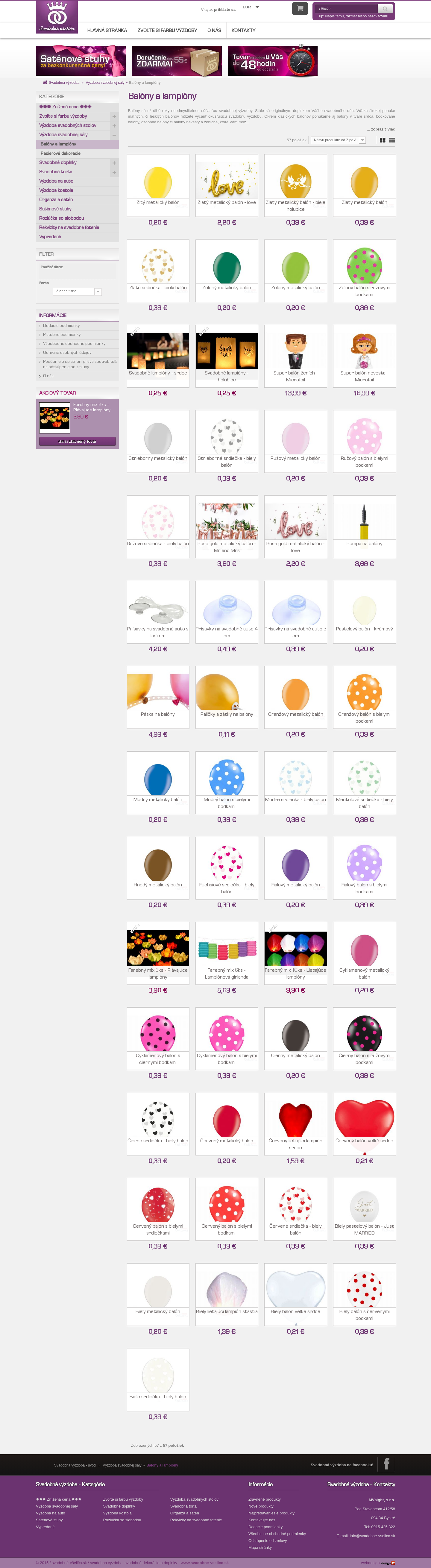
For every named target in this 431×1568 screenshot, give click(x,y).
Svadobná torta (55, 172)
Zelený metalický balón (226, 290)
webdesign (370, 1563)
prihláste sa (225, 9)
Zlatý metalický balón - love (227, 205)
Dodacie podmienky (61, 326)
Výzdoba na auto (56, 181)
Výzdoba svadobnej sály (105, 83)
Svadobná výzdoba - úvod (75, 1465)
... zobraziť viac (381, 129)
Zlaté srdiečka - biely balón (158, 290)
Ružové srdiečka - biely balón (158, 546)
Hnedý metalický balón (158, 888)
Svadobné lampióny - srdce (158, 376)
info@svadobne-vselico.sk (372, 1536)
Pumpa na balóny (365, 546)
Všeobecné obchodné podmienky (74, 344)
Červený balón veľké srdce (364, 1144)
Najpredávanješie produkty (271, 1513)
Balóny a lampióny (58, 144)
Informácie (52, 316)
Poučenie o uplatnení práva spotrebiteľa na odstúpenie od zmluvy (80, 364)
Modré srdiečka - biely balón (295, 802)
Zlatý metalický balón (364, 205)
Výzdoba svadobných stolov (67, 126)
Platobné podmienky (62, 335)
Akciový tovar (57, 393)
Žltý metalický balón (158, 205)
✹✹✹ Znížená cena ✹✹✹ (65, 107)
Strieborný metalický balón (158, 461)
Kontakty (243, 31)
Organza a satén (56, 200)
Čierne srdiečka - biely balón (158, 1144)
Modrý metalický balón (157, 802)
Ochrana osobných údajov (67, 353)
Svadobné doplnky (57, 163)
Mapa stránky (260, 1547)
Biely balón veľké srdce (295, 1314)
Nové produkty (261, 1506)
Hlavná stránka (107, 31)
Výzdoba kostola (56, 191)
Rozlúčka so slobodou (61, 218)
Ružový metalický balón (296, 461)
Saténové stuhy (55, 209)
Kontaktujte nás (261, 1520)
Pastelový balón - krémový (364, 632)
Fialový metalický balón (295, 888)
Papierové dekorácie (61, 153)
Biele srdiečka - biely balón (158, 1399)
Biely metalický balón (158, 1314)
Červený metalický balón (226, 1144)
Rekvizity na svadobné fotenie (69, 228)
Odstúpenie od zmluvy (267, 1540)
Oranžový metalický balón (295, 717)
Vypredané (50, 237)
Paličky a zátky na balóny (227, 717)
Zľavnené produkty (264, 1499)
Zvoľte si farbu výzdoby (167, 31)
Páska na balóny (158, 717)
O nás (214, 31)
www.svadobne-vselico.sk (205, 1563)
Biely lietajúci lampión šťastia (227, 1314)
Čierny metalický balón (295, 1058)
